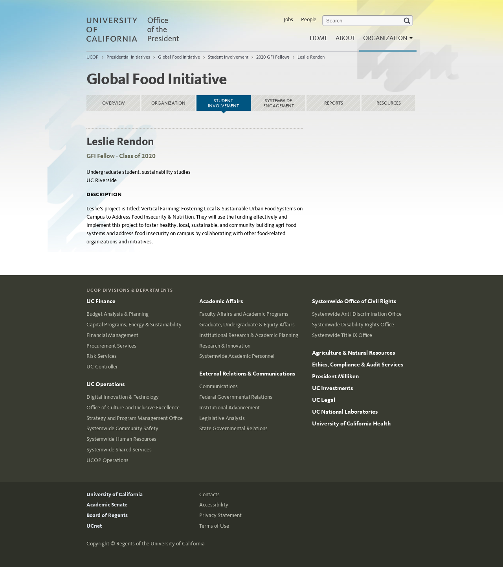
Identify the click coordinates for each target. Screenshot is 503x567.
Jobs (288, 19)
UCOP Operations (107, 460)
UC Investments (332, 388)
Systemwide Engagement (278, 103)
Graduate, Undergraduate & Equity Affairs (247, 324)
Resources (388, 103)
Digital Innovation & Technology (122, 397)
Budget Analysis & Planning (117, 314)
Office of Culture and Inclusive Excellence (133, 407)
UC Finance (101, 301)
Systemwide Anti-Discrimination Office (357, 314)
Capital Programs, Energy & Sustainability (134, 324)
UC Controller (102, 366)
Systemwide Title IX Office (342, 335)
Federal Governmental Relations (235, 397)
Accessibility (213, 504)
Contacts (209, 494)
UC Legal (323, 399)
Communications (218, 386)
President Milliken (335, 376)
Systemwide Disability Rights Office (353, 324)
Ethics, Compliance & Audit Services (357, 364)
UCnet (94, 526)
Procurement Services (111, 345)
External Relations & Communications (247, 373)
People (308, 19)
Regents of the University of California (160, 543)
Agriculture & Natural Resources (353, 352)
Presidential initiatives (128, 57)
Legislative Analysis (222, 418)
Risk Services (101, 356)
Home (319, 38)
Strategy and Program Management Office (134, 418)
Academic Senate (106, 504)
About (345, 38)
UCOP (92, 57)
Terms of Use (214, 526)
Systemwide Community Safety (122, 428)
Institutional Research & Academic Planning (248, 335)
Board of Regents (107, 515)
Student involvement (228, 57)
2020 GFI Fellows (273, 57)
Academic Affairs (221, 301)
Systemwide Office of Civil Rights (354, 301)
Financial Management (112, 335)
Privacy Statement (220, 515)
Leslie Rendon (311, 57)
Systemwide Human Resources (121, 439)
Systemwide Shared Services (119, 449)
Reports (333, 103)
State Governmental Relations (233, 428)
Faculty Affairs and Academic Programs (243, 314)
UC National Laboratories (345, 411)
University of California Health (351, 423)
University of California (114, 494)
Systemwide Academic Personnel (236, 356)
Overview (113, 103)
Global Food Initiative (179, 57)
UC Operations (105, 384)
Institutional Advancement (229, 407)
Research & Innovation (224, 345)
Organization (386, 40)
